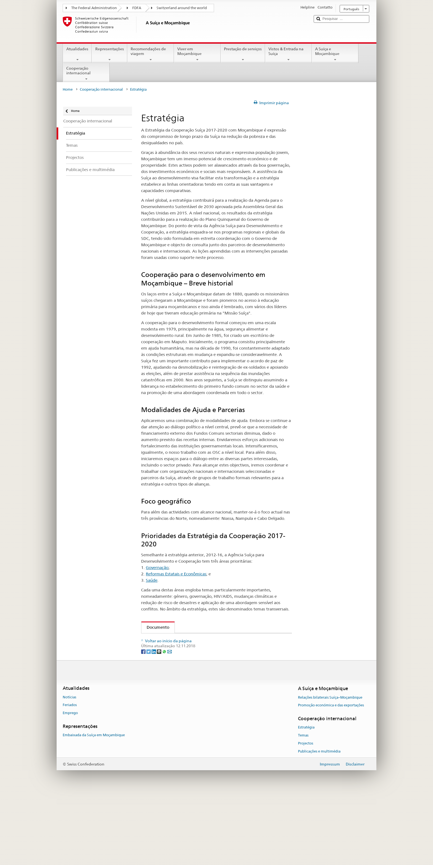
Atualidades (77, 54)
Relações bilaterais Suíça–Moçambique (330, 767)
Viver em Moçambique (197, 54)
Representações (109, 54)
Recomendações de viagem (151, 54)
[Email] (169, 721)
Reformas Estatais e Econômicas (176, 573)
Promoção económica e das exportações (331, 775)
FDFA (136, 8)
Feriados (70, 775)
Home (68, 89)
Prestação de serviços (243, 54)
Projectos (305, 813)
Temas (303, 805)
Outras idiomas (165, 690)
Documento (155, 627)
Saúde (151, 580)
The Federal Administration (94, 8)
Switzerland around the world (182, 8)
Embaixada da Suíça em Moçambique (94, 805)
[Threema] (159, 721)
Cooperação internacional (86, 73)
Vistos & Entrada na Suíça (288, 54)
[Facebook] (143, 721)
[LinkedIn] (154, 721)
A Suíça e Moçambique (335, 54)
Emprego (70, 783)
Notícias (69, 767)
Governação (157, 567)
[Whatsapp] (164, 721)
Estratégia (306, 797)
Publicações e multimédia (319, 821)
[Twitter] (149, 721)
